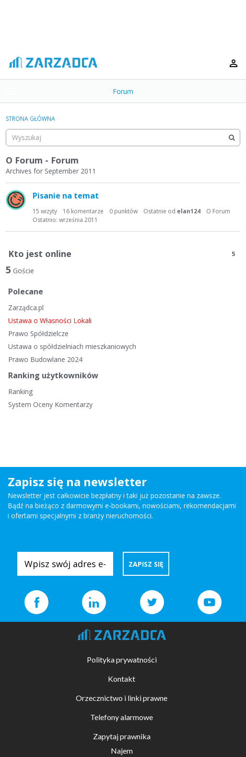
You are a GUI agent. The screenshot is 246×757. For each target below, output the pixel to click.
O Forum (218, 211)
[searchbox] (123, 137)
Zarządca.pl (26, 307)
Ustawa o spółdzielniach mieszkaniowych (72, 346)
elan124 (188, 211)
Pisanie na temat (66, 195)
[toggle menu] (11, 91)
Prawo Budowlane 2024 (45, 359)
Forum (123, 91)
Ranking (20, 391)
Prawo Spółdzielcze (38, 333)
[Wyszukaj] (231, 137)
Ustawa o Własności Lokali (50, 320)
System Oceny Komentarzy (50, 404)
